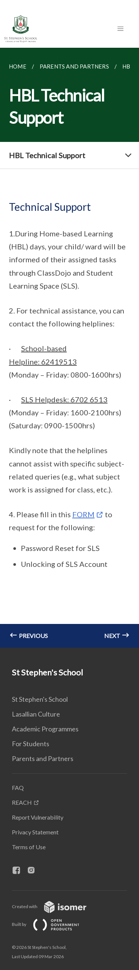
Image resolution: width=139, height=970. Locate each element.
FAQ (18, 787)
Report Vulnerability (37, 817)
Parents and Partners (42, 758)
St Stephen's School (40, 699)
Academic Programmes (45, 729)
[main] (69, 348)
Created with (55, 906)
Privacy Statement (35, 832)
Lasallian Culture (36, 714)
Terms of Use (29, 846)
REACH (22, 802)
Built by (51, 924)
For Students (30, 744)
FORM (83, 514)
